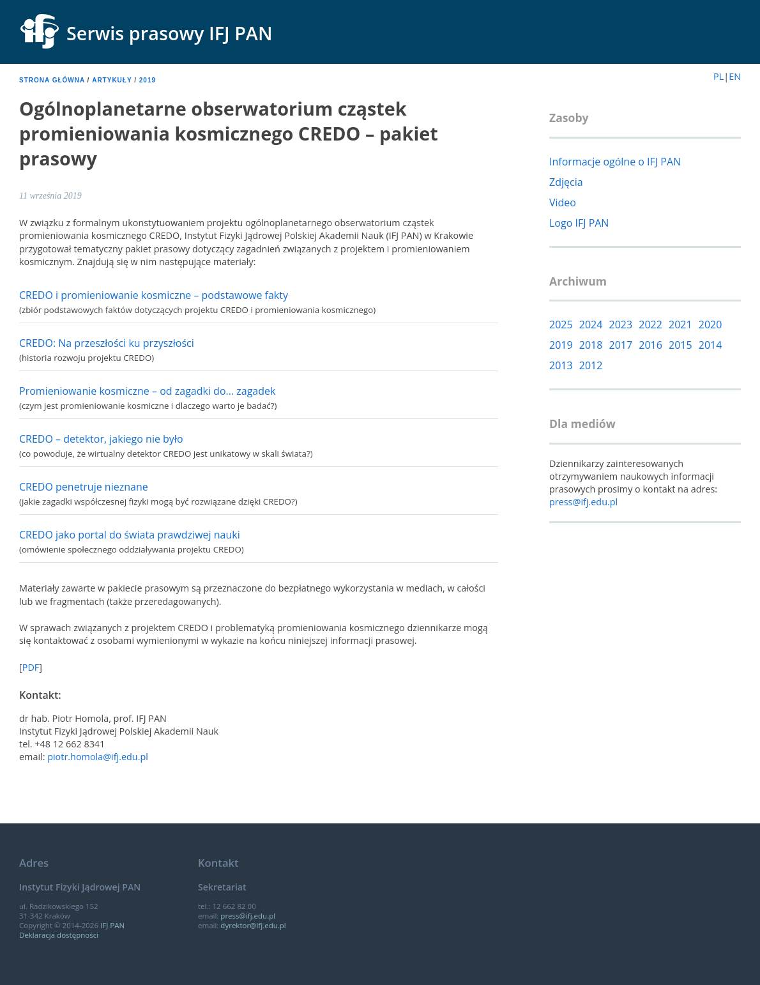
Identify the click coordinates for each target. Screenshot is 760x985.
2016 (650, 345)
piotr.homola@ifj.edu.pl (97, 757)
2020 (710, 324)
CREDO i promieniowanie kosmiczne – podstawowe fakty (153, 295)
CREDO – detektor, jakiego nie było (101, 439)
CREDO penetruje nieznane (83, 487)
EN (735, 76)
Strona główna (52, 80)
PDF (31, 667)
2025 (561, 324)
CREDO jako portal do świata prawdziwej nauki (129, 535)
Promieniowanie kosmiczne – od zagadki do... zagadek (147, 391)
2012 (591, 365)
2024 (591, 324)
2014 (710, 345)
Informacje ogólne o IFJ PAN (615, 162)
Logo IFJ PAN (579, 223)
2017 (621, 345)
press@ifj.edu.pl (583, 502)
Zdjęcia (566, 182)
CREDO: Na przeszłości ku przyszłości (106, 343)
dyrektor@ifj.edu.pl (252, 925)
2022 (650, 324)
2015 (680, 345)
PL (718, 76)
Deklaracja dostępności (58, 935)
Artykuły (112, 80)
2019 (147, 80)
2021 (680, 324)
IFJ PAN (112, 925)
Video (562, 202)
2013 (561, 365)
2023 (621, 324)
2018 (591, 345)
